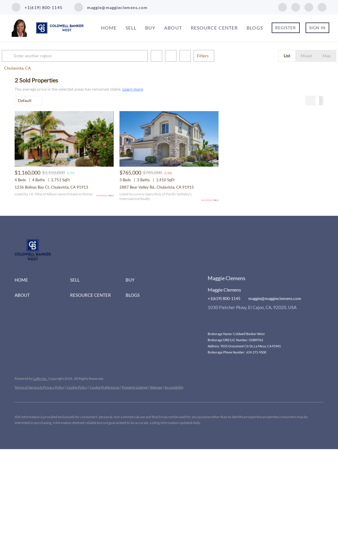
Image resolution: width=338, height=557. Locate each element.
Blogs (255, 27)
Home (109, 27)
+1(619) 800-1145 (224, 298)
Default (25, 100)
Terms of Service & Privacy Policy (39, 387)
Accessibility (173, 387)
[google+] (322, 6)
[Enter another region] (90, 55)
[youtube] (308, 6)
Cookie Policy (77, 387)
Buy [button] (150, 27)
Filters (215, 55)
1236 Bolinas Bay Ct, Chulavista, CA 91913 (51, 187)
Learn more (132, 89)
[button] (21, 56)
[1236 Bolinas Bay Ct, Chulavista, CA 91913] (64, 139)
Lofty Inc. (40, 378)
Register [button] (285, 27)
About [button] (173, 27)
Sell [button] (131, 27)
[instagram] (295, 6)
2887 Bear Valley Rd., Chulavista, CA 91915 (156, 187)
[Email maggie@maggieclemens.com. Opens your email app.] (111, 7)
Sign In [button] (317, 27)
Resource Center (214, 27)
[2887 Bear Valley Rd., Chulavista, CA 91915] (169, 139)
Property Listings (135, 387)
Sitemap (156, 387)
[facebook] (282, 6)
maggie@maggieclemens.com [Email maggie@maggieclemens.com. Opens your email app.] (274, 298)
